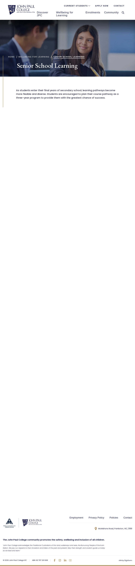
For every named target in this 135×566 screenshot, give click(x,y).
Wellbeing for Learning (33, 57)
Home (11, 57)
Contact (128, 517)
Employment (76, 517)
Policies (114, 517)
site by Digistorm (125, 560)
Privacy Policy (96, 517)
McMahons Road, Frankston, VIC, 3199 (113, 528)
